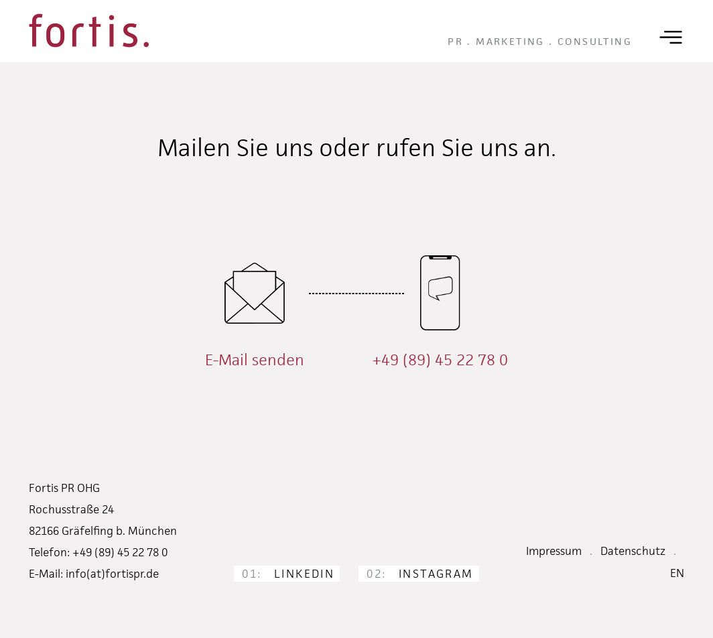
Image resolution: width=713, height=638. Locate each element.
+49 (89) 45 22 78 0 (440, 360)
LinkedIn (288, 574)
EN (677, 573)
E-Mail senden (254, 360)
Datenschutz (632, 551)
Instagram (420, 574)
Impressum (554, 551)
